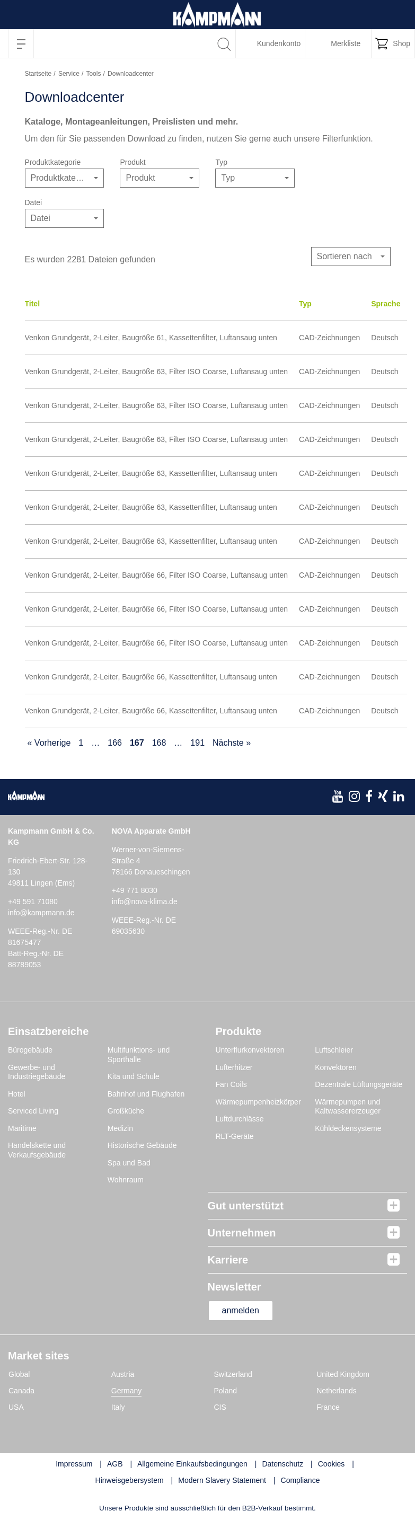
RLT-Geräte (235, 1136)
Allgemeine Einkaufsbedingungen (192, 1464)
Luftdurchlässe (240, 1119)
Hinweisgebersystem (129, 1480)
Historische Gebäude (142, 1145)
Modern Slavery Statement (222, 1480)
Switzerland (233, 1374)
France (328, 1407)
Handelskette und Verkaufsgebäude (37, 1150)
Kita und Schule (134, 1076)
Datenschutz (282, 1464)
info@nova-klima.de (145, 901)
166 (115, 742)
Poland (225, 1390)
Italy (118, 1407)
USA (16, 1407)
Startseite (38, 73)
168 (159, 742)
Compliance (300, 1480)
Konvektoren (336, 1067)
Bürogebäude (30, 1050)
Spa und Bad (129, 1163)
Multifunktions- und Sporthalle (139, 1055)
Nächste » (232, 742)
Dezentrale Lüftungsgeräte (358, 1084)
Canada (21, 1390)
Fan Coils (231, 1084)
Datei (33, 202)
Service (69, 73)
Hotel (16, 1094)
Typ (221, 162)
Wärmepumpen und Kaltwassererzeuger (348, 1107)
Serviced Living (33, 1111)
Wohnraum (126, 1180)
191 (197, 742)
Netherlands (336, 1390)
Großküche (126, 1111)
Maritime (22, 1128)
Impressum (74, 1464)
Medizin (120, 1128)
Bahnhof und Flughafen (146, 1094)
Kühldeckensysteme (348, 1128)
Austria (123, 1374)
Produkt (132, 162)
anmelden (240, 1310)
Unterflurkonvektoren (250, 1050)
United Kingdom (342, 1374)
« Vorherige (49, 742)
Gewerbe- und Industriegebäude (36, 1072)
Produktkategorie (53, 162)
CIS (220, 1407)
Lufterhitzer (234, 1067)
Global (19, 1374)
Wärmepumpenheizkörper (258, 1102)
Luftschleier (334, 1050)
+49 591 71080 (33, 901)
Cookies (331, 1464)
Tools (93, 73)
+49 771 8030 (134, 890)
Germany (126, 1390)
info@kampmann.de (41, 912)
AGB (115, 1464)
